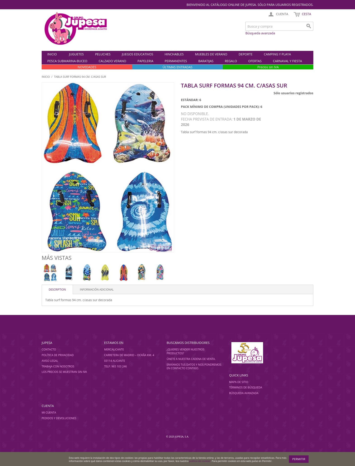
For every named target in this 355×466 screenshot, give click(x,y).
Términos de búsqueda (245, 387)
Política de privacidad (58, 355)
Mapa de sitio (238, 382)
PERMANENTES (176, 61)
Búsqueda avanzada (260, 33)
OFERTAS (255, 61)
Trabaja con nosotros (58, 366)
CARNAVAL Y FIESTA (287, 61)
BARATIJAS (205, 61)
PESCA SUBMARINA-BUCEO (67, 61)
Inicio (52, 54)
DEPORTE (245, 54)
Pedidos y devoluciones (59, 418)
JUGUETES (76, 54)
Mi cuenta (49, 412)
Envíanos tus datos (181, 365)
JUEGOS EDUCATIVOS (137, 54)
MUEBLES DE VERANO (211, 54)
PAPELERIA (145, 61)
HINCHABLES (174, 54)
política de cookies (200, 461)
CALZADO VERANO (112, 61)
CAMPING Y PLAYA (277, 54)
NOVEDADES (87, 67)
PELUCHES (102, 54)
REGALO (231, 61)
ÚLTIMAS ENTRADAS (177, 67)
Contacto (49, 349)
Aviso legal (50, 361)
